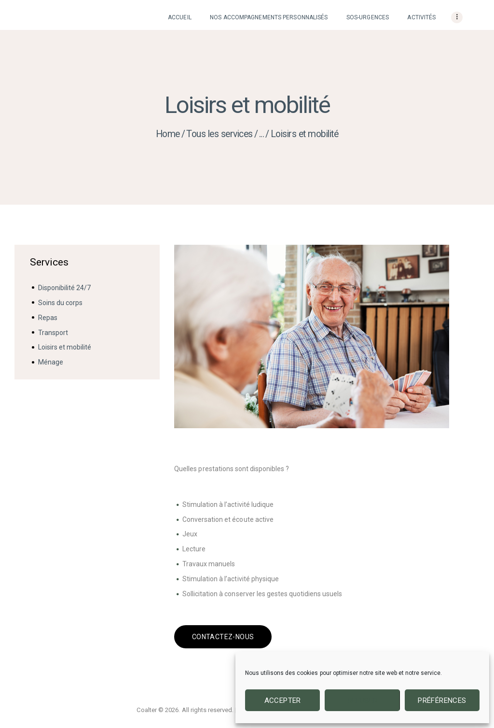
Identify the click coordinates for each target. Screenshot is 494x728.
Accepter (282, 700)
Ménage (50, 362)
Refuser (362, 700)
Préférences (442, 700)
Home (168, 134)
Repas (47, 318)
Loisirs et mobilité (64, 347)
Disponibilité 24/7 (64, 288)
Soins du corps (60, 303)
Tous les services (219, 134)
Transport (53, 332)
